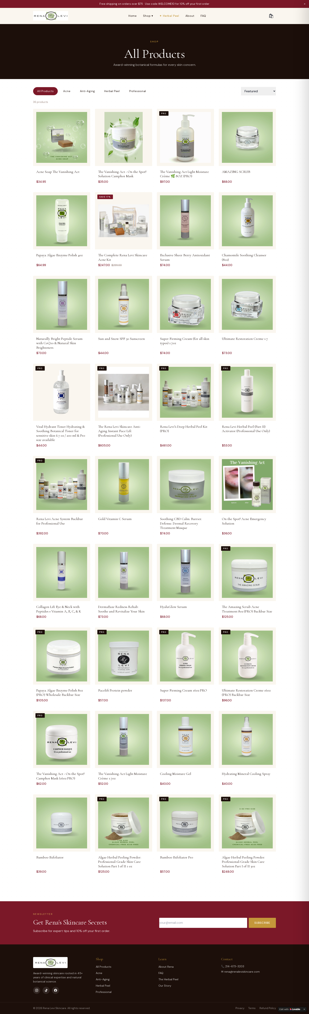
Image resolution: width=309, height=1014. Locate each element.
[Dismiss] (304, 1009)
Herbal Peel (112, 91)
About (189, 16)
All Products (45, 91)
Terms (252, 1008)
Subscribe (262, 923)
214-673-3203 (234, 966)
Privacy (239, 1008)
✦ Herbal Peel (169, 16)
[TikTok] (46, 990)
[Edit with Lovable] (290, 1009)
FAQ (203, 16)
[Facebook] (55, 990)
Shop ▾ (148, 16)
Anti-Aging (87, 91)
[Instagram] (36, 990)
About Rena (166, 966)
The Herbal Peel (168, 979)
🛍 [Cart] (271, 16)
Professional (137, 91)
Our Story (164, 985)
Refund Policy (268, 1008)
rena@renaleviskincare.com (242, 971)
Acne (66, 91)
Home (132, 16)
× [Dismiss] (305, 3)
